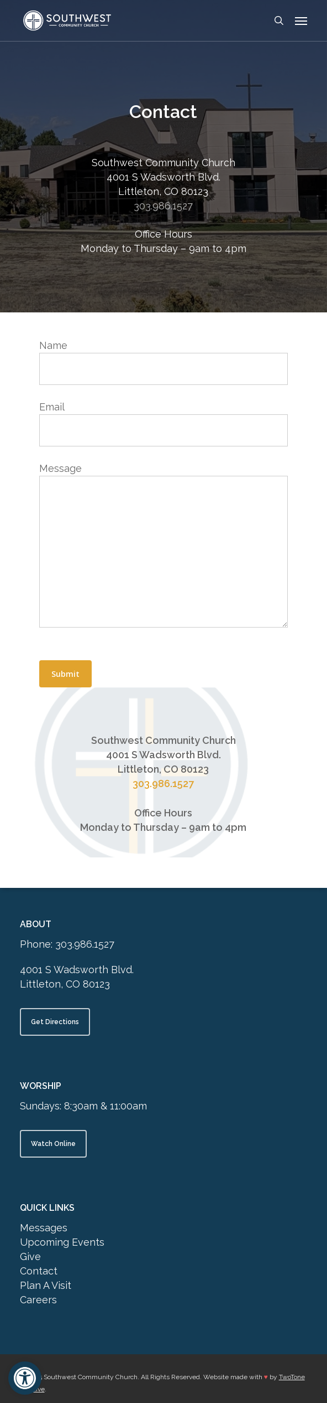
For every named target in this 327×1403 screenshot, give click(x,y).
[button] (24, 1378)
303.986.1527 (163, 206)
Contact (38, 1271)
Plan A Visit (45, 1285)
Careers (38, 1300)
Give (30, 1256)
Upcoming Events (62, 1242)
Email (163, 423)
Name (163, 362)
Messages (43, 1228)
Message (163, 546)
